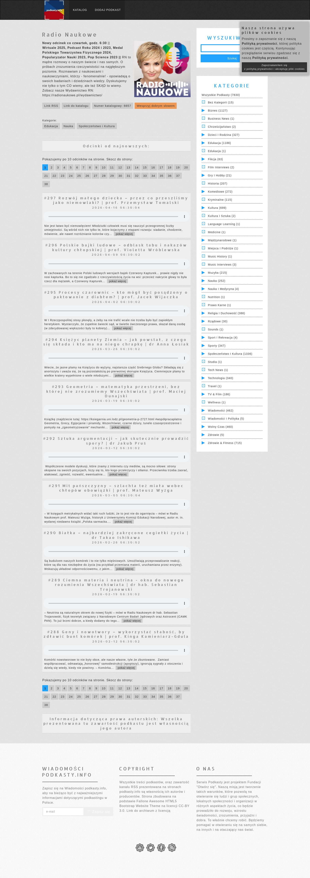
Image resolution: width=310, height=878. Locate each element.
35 (162, 175)
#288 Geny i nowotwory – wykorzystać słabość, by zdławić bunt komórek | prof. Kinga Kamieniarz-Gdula (116, 634)
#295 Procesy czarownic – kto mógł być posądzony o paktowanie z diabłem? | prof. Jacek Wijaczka (116, 294)
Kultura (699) (217, 207)
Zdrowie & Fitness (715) (225, 443)
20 (186, 167)
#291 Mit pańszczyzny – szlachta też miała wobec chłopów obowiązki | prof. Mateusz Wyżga (116, 487)
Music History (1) (220, 256)
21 (46, 175)
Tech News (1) (218, 370)
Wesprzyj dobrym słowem (156, 105)
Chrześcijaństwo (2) (222, 126)
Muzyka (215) (217, 272)
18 (170, 167)
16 (153, 167)
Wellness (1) (217, 402)
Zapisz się (98, 812)
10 (104, 167)
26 (87, 175)
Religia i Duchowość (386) (226, 313)
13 (128, 167)
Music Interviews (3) (222, 264)
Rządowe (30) (218, 321)
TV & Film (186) (219, 394)
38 (46, 184)
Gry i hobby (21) (220, 175)
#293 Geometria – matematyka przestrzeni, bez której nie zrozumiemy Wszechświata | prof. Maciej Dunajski (116, 391)
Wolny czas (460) (220, 426)
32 (137, 175)
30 (120, 175)
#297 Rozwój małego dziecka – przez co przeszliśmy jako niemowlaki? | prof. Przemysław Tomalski (116, 200)
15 (145, 167)
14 (137, 167)
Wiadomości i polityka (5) (226, 418)
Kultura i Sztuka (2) (222, 216)
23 (62, 175)
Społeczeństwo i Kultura (97, 126)
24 (71, 175)
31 (128, 175)
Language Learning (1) (224, 224)
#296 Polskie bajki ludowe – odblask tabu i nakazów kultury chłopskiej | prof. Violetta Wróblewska (116, 247)
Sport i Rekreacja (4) (223, 337)
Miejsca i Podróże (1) (223, 248)
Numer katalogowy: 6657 (112, 105)
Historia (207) (217, 183)
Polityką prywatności (259, 43)
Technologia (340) (220, 378)
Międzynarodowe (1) (222, 240)
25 (79, 175)
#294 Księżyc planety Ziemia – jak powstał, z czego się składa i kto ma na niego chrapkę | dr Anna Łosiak (116, 341)
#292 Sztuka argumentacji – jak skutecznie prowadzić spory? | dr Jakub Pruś (116, 440)
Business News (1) (221, 118)
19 (178, 167)
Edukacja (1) (217, 151)
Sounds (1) (215, 329)
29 (112, 175)
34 (153, 175)
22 (54, 175)
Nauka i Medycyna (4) (223, 288)
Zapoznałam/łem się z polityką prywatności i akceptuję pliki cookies (274, 67)
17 (161, 167)
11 (112, 167)
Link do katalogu (76, 105)
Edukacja (51, 126)
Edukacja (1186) (219, 143)
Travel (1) (215, 386)
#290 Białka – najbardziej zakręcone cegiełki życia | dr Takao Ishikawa (116, 534)
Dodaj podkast (108, 9)
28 (104, 175)
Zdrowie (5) (216, 434)
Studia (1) (215, 361)
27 (95, 175)
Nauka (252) (216, 280)
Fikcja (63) (215, 159)
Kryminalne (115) (220, 199)
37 (178, 175)
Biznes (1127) (218, 110)
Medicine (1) (217, 232)
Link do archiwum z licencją (148, 810)
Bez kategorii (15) (221, 102)
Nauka (68, 126)
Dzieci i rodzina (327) (224, 134)
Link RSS (51, 105)
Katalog (80, 9)
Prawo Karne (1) (219, 305)
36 (170, 175)
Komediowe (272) (220, 191)
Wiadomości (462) (220, 410)
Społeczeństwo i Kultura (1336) (230, 353)
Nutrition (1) (216, 297)
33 (145, 175)
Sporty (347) (217, 345)
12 (120, 167)
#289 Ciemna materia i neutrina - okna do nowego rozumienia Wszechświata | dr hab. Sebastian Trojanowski (116, 584)
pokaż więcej (124, 234)
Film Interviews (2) (221, 167)
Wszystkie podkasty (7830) (221, 95)
